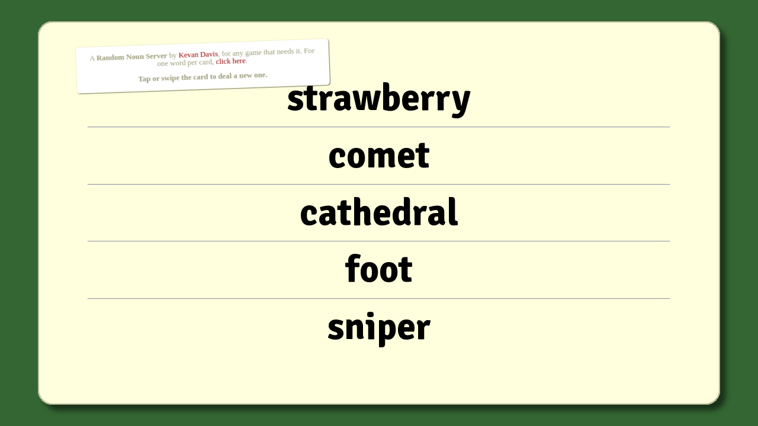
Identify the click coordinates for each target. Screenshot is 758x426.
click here (231, 61)
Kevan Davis (198, 54)
